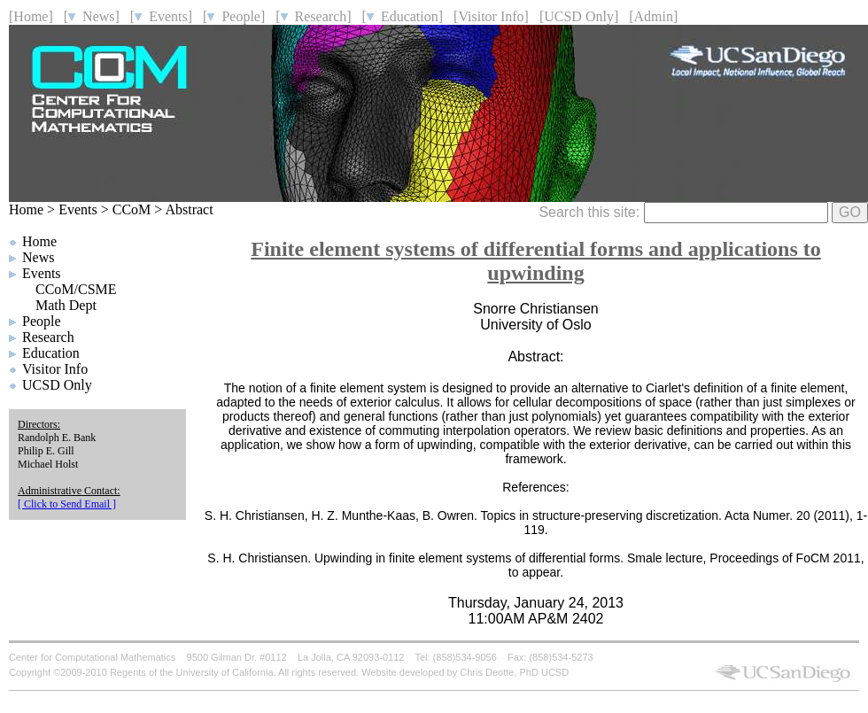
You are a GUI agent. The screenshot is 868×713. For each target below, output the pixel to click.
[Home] (31, 16)
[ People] (234, 16)
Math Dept (66, 305)
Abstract (189, 209)
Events (77, 209)
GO (850, 212)
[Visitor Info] (491, 16)
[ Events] (161, 16)
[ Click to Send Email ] (67, 504)
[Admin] (653, 16)
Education (51, 352)
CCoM (131, 209)
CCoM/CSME (76, 289)
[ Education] (403, 16)
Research (48, 337)
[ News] (92, 16)
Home (26, 209)
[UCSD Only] (578, 16)
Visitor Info (55, 368)
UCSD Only (57, 384)
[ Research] (313, 16)
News (38, 257)
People (41, 321)
